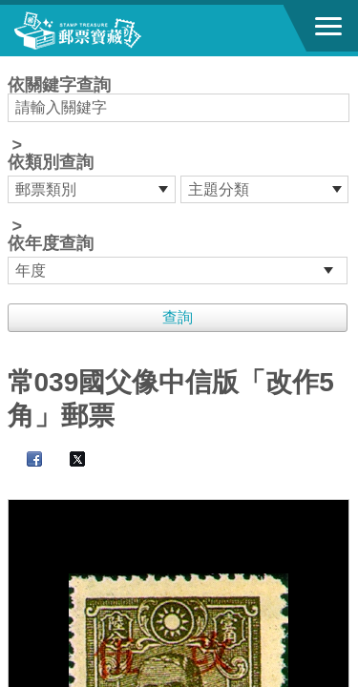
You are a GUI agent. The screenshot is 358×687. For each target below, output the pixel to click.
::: (14, 64)
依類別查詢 (51, 162)
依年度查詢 (51, 243)
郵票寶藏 (119, 30)
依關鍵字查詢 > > (179, 180)
